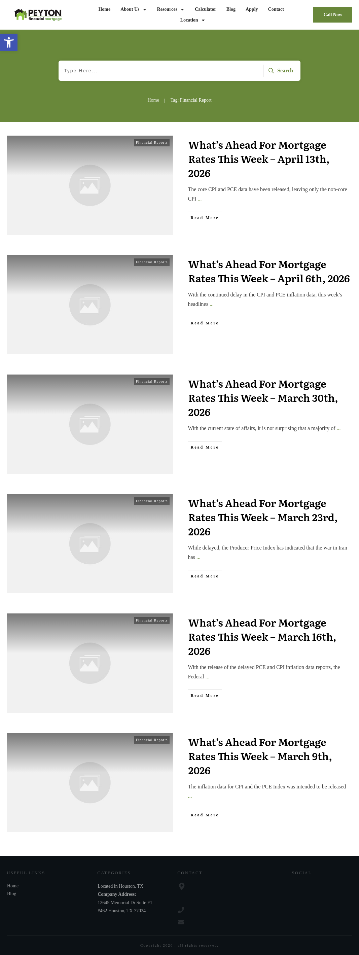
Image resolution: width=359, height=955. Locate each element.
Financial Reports (152, 142)
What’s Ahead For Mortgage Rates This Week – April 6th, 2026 (269, 270)
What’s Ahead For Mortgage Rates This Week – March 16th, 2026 (262, 636)
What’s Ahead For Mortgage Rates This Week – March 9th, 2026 (260, 755)
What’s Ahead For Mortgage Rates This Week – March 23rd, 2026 (263, 516)
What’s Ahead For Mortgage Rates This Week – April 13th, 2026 (259, 158)
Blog (11, 893)
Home (13, 885)
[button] (8, 42)
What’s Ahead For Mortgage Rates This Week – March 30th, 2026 (263, 397)
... (200, 199)
